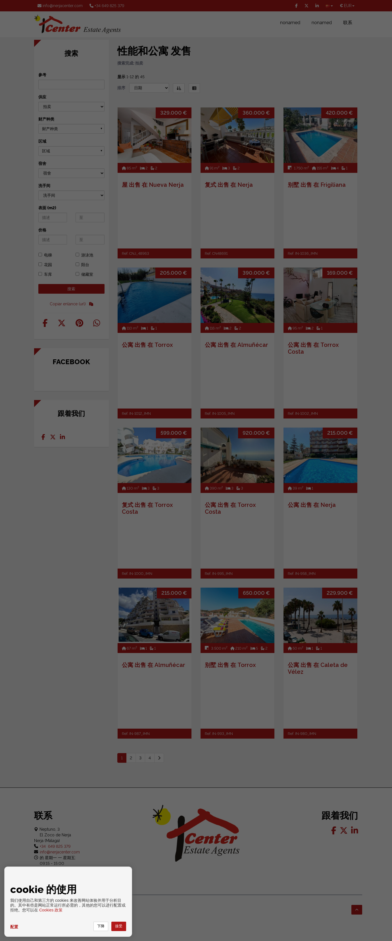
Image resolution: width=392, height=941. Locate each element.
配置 (14, 927)
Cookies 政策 (50, 910)
